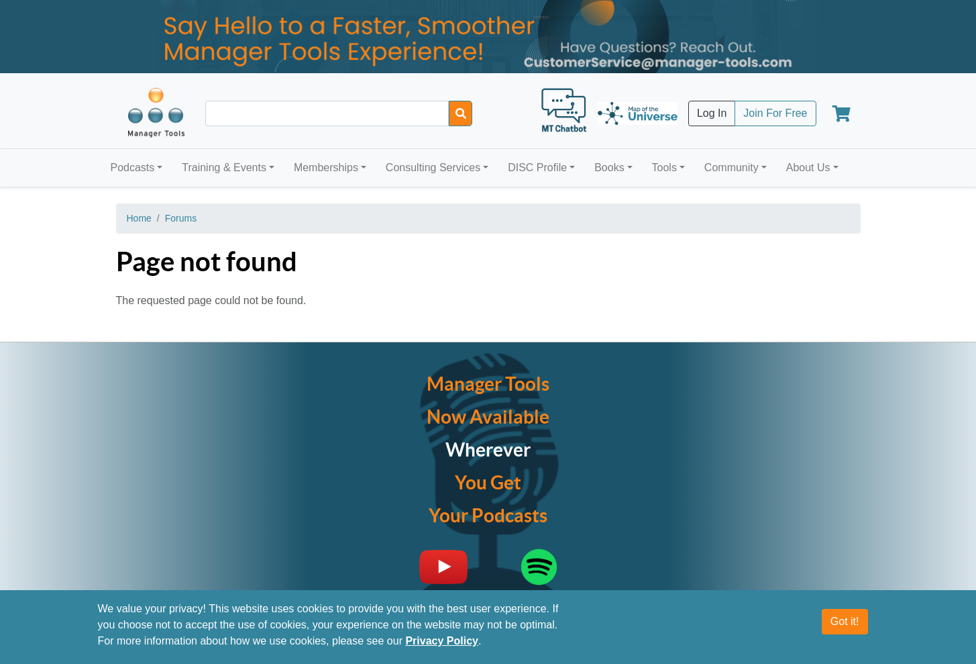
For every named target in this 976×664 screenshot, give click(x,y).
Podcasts (133, 167)
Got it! (844, 625)
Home (139, 218)
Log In (711, 113)
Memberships (326, 167)
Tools (664, 167)
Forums (181, 218)
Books (609, 167)
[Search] (460, 113)
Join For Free (775, 113)
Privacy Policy (441, 645)
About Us (808, 167)
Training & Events (224, 167)
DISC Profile (537, 167)
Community (731, 167)
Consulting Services (433, 167)
